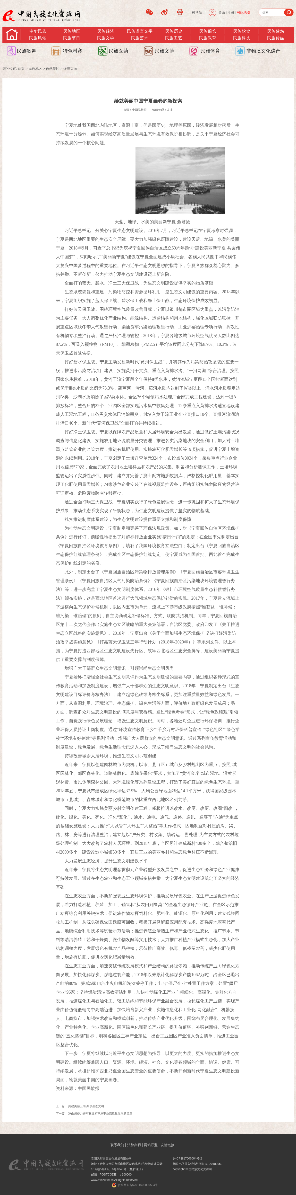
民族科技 (241, 38)
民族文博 (164, 51)
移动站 (197, 12)
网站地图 (243, 12)
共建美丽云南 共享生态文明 (86, 1106)
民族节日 (71, 38)
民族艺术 (139, 38)
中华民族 (37, 31)
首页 (21, 69)
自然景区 (52, 69)
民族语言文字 (139, 31)
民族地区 (71, 31)
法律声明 (134, 1145)
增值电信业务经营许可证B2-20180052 (197, 1164)
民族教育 (207, 38)
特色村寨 (72, 51)
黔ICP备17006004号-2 (187, 1158)
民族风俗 (37, 38)
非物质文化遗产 (263, 51)
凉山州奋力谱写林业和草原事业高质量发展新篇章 (100, 1113)
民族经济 (105, 31)
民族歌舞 (26, 51)
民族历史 (173, 31)
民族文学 (105, 38)
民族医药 (118, 51)
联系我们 (117, 1145)
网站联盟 (151, 1145)
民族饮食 (241, 31)
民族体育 (210, 51)
